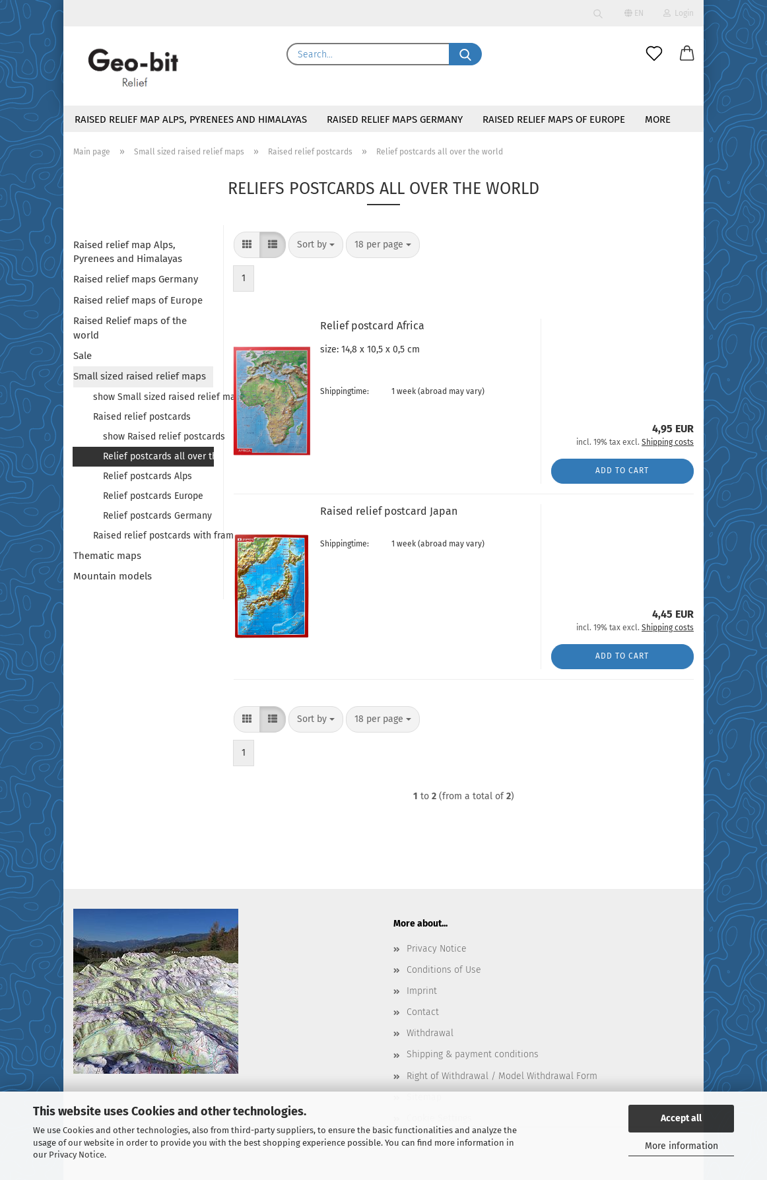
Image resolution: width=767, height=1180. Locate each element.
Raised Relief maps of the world (130, 328)
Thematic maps (107, 556)
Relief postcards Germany (157, 515)
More (658, 119)
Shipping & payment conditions (473, 1054)
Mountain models (112, 576)
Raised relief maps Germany (395, 119)
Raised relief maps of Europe (554, 119)
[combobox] (315, 245)
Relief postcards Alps (147, 476)
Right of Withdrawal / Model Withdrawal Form (502, 1076)
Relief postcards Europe (153, 496)
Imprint (422, 991)
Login (678, 13)
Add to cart (622, 470)
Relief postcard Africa (372, 325)
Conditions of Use (444, 969)
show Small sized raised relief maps (153, 397)
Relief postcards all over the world (158, 456)
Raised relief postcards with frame (153, 535)
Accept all (681, 1118)
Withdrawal (430, 1033)
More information (681, 1146)
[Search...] (465, 54)
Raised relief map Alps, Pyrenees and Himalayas (191, 119)
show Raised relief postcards (158, 436)
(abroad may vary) (451, 391)
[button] (687, 54)
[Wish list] (654, 54)
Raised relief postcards (142, 416)
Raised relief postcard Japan (388, 511)
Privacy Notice (76, 1155)
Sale (82, 356)
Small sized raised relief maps (139, 376)
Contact (423, 1012)
